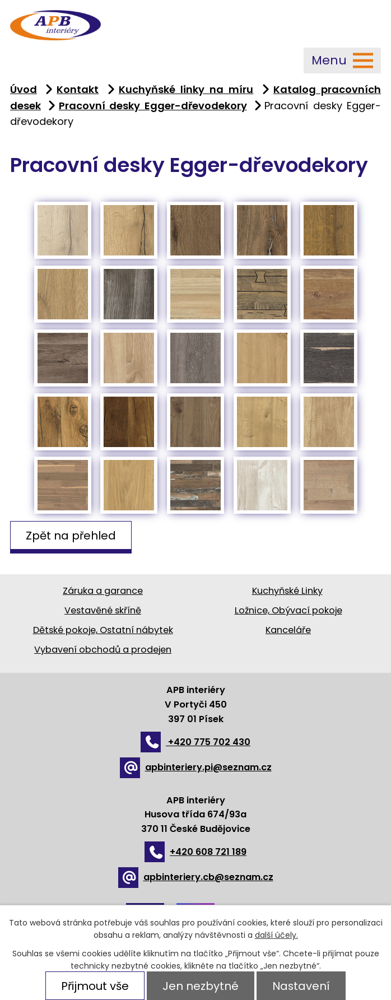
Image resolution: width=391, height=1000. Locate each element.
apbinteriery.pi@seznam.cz (196, 767)
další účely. (276, 935)
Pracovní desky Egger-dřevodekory (153, 106)
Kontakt (78, 89)
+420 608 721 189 (195, 851)
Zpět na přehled (71, 535)
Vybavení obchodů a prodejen (102, 649)
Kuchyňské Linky (287, 590)
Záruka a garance (103, 590)
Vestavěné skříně (102, 610)
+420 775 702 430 (195, 742)
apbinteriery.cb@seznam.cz (195, 877)
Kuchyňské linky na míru (186, 89)
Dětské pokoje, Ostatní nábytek (103, 630)
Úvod (23, 89)
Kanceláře (288, 630)
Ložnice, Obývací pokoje (288, 610)
